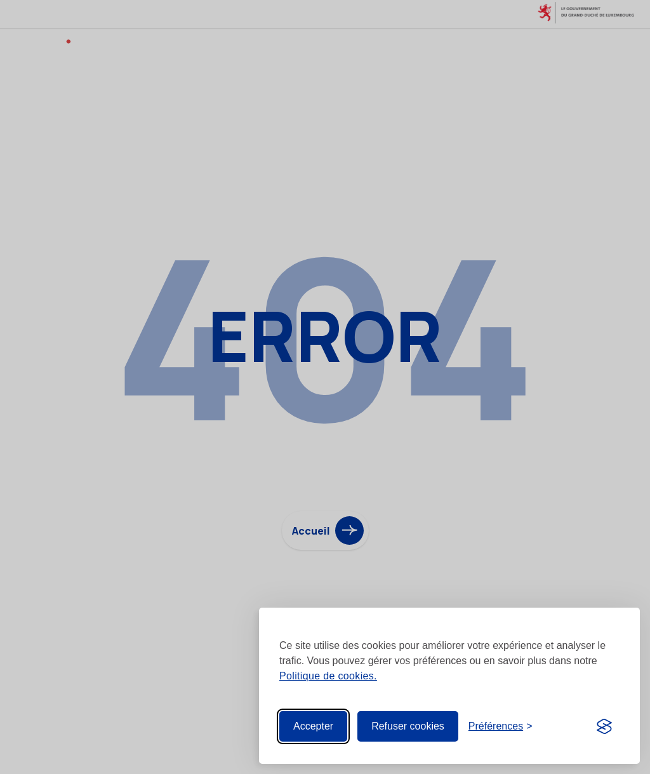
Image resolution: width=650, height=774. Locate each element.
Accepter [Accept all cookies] (313, 726)
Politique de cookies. (328, 676)
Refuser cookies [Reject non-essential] (407, 726)
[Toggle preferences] (500, 726)
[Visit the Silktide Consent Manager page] (604, 726)
